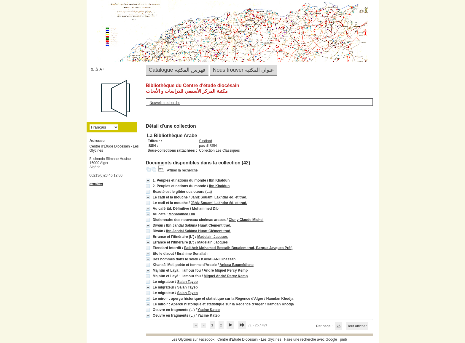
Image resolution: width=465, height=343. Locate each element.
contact (96, 184)
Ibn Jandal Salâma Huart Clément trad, (198, 225)
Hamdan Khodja (279, 298)
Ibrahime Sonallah (192, 253)
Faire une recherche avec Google (310, 339)
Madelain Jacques (212, 237)
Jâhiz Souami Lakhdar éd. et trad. (219, 197)
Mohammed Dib (205, 208)
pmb (343, 339)
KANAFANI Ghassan (218, 259)
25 (338, 326)
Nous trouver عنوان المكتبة (243, 70)
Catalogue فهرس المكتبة (177, 70)
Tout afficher (357, 326)
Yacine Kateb (209, 310)
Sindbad (205, 141)
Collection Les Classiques (219, 150)
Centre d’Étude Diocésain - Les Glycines (249, 339)
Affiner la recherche (182, 170)
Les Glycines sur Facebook (192, 339)
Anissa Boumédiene (236, 265)
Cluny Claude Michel (246, 220)
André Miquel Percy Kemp (226, 270)
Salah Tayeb (187, 282)
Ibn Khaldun (219, 180)
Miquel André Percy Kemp (226, 276)
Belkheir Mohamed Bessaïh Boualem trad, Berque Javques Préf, (238, 248)
